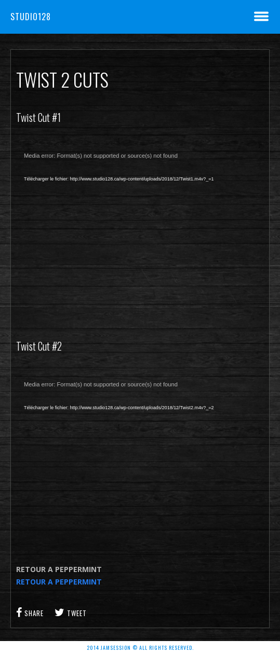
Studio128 (30, 16)
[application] (140, 232)
